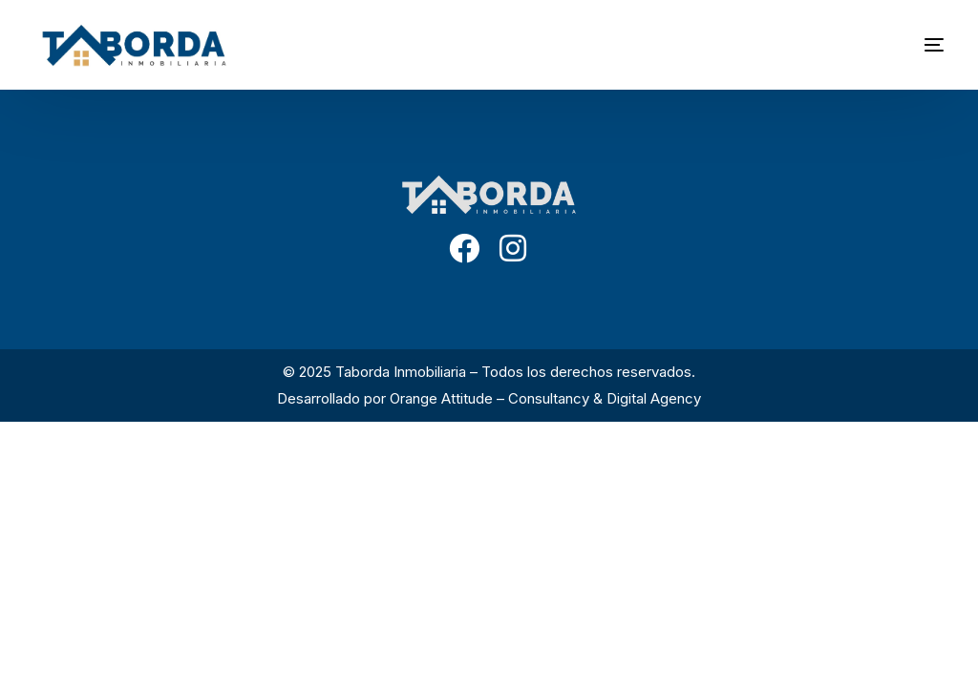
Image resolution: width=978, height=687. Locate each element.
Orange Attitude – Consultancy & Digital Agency (545, 398)
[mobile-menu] (905, 45)
